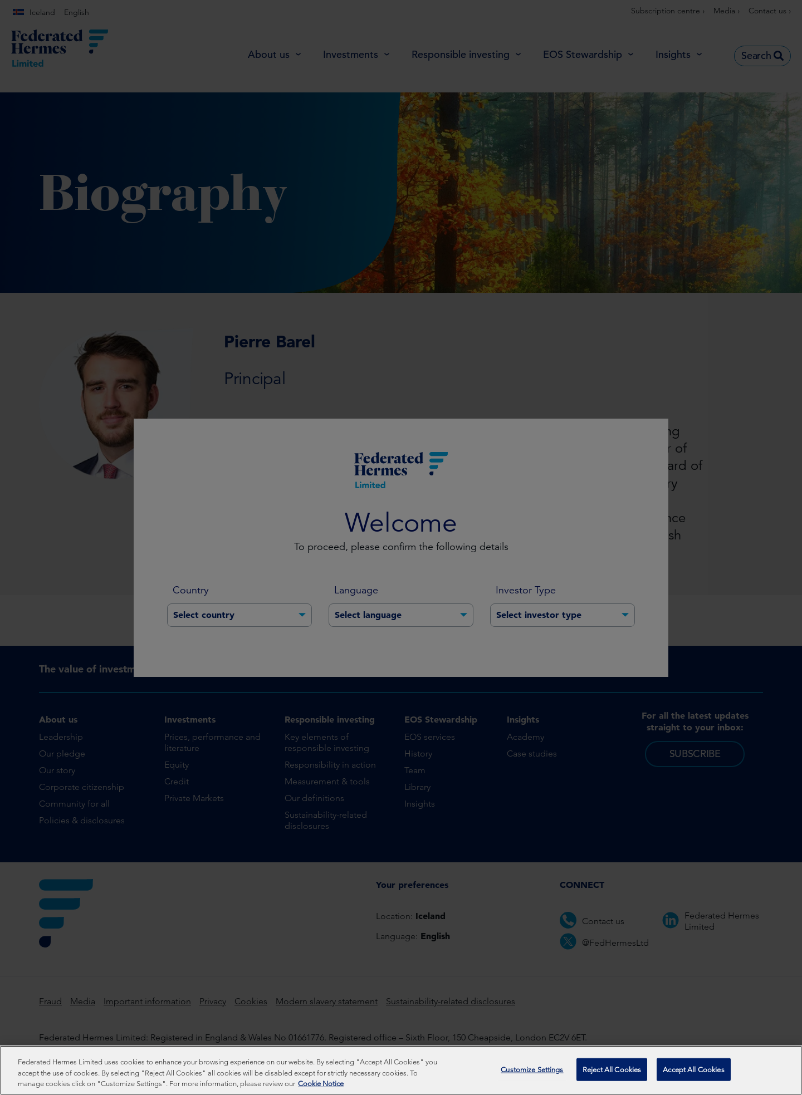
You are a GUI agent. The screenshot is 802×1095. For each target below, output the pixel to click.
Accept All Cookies (693, 1072)
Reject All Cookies (612, 1072)
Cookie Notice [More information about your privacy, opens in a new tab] (321, 1087)
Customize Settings (532, 1072)
